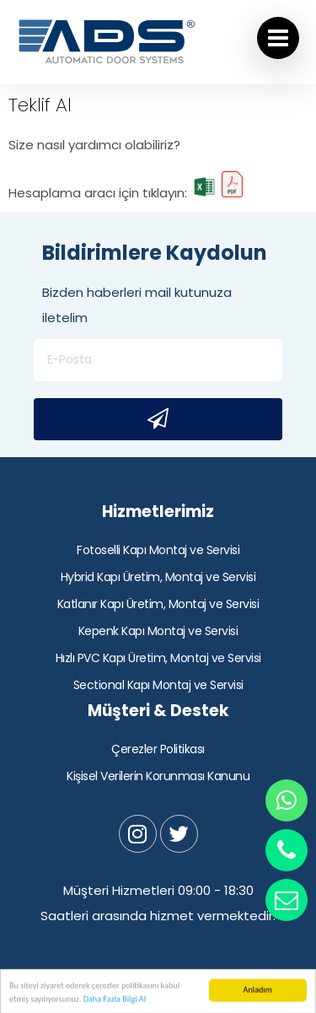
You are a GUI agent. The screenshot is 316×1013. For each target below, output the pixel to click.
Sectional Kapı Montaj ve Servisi (158, 684)
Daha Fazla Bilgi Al (114, 1001)
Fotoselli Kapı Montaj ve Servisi (158, 550)
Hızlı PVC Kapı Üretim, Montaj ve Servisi (158, 657)
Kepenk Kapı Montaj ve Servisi (158, 630)
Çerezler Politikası (158, 749)
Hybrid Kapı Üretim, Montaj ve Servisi (158, 576)
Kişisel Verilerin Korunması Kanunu (158, 776)
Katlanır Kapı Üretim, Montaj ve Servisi (158, 603)
